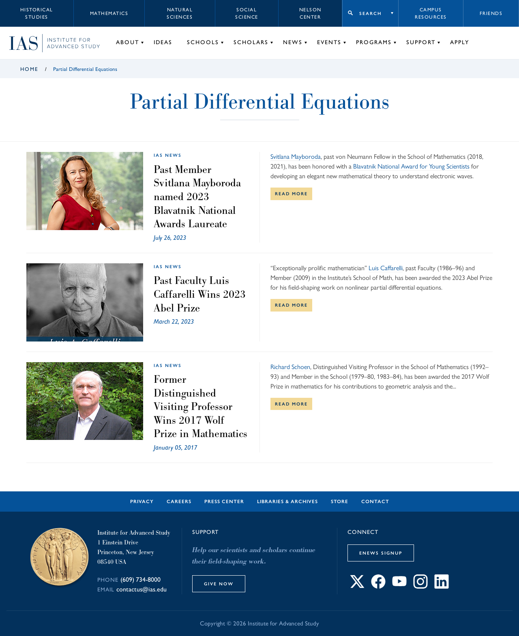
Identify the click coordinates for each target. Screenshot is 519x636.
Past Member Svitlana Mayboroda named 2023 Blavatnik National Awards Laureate (197, 196)
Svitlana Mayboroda (295, 156)
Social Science (246, 13)
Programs (374, 42)
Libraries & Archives (287, 501)
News (292, 42)
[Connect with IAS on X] (357, 586)
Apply (459, 42)
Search (370, 13)
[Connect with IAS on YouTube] (399, 586)
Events (329, 42)
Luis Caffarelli (386, 268)
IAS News (168, 155)
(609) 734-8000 (140, 579)
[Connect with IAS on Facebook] (378, 586)
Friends (491, 13)
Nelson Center (310, 13)
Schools (203, 42)
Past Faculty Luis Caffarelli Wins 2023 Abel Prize (200, 293)
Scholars (251, 42)
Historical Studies (36, 13)
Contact (375, 501)
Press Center (224, 501)
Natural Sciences (180, 13)
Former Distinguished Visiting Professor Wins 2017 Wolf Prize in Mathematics (200, 406)
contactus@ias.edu (141, 589)
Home (29, 69)
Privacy (142, 501)
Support (420, 42)
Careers (179, 501)
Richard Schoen (290, 367)
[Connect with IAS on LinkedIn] (441, 586)
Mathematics (109, 13)
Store (339, 501)
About (127, 42)
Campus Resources (431, 13)
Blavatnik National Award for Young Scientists (411, 166)
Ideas (163, 42)
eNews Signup (380, 553)
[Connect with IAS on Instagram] (420, 586)
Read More (291, 193)
